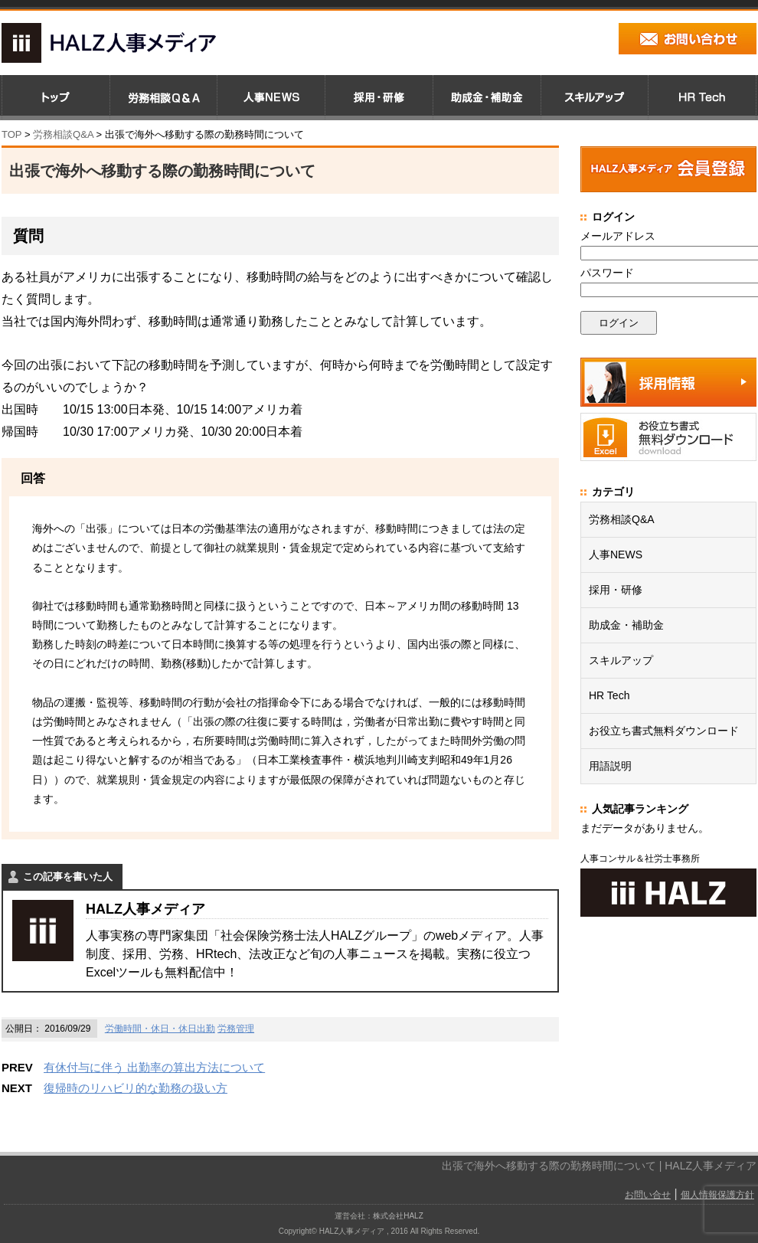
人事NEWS (615, 554)
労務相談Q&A (63, 134)
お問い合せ (648, 1194)
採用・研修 (615, 590)
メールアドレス (617, 236)
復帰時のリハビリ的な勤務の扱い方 (135, 1087)
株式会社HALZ (398, 1216)
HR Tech (609, 695)
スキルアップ (621, 660)
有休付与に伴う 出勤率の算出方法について (154, 1067)
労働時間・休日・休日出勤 (160, 1028)
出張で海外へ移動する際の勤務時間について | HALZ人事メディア (599, 1166)
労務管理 (235, 1028)
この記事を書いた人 (68, 876)
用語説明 (610, 766)
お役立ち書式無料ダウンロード (664, 731)
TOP (11, 134)
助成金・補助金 (626, 625)
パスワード (607, 273)
